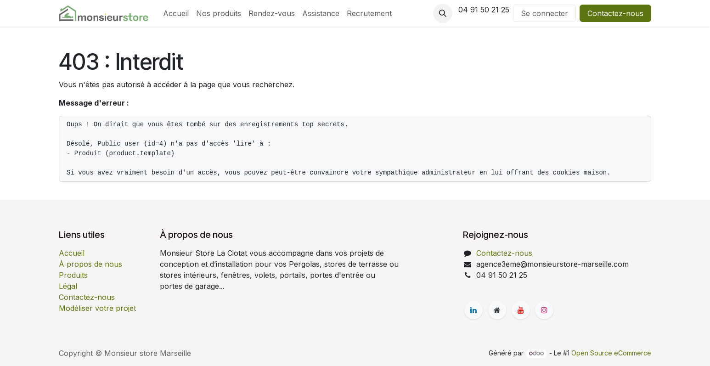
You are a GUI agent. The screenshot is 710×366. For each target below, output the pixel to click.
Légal (68, 286)
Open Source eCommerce (611, 353)
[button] (442, 13)
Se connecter (544, 13)
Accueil (72, 253)
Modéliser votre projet (97, 308)
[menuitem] (175, 13)
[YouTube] (521, 310)
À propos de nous (90, 264)
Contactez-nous (615, 13)
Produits (73, 275)
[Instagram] (544, 310)
